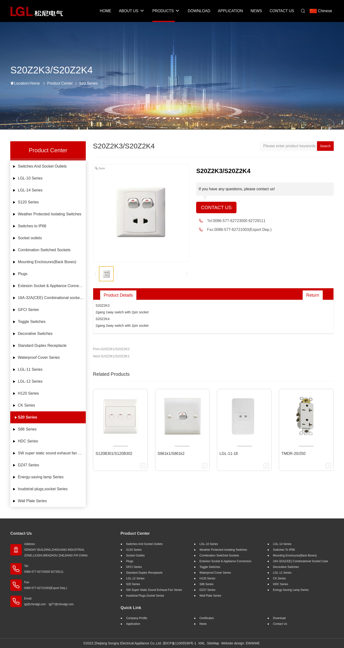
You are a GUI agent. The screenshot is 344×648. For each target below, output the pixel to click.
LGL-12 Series (30, 381)
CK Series (26, 405)
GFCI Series (28, 310)
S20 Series (88, 83)
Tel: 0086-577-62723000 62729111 (44, 568)
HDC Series (28, 441)
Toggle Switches (32, 322)
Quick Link (130, 607)
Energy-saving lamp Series (41, 477)
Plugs (22, 274)
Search (325, 146)
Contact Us (216, 207)
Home (35, 83)
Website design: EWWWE (240, 643)
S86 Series (27, 429)
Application (133, 624)
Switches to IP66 (32, 226)
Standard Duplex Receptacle (42, 345)
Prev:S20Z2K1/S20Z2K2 (111, 349)
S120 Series (28, 202)
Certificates (206, 618)
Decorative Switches (35, 334)
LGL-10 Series (30, 178)
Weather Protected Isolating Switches (49, 214)
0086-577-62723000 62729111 (239, 221)
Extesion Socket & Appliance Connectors (52, 286)
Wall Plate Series (32, 501)
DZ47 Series (28, 465)
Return (312, 295)
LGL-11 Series (30, 369)
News (203, 624)
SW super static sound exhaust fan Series (52, 453)
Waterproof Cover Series (39, 357)
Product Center (60, 83)
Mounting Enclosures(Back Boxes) (47, 262)
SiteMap (213, 643)
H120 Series (28, 393)
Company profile (136, 618)
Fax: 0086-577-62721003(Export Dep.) (45, 585)
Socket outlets (30, 238)
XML (201, 643)
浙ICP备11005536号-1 (179, 643)
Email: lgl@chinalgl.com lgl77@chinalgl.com (49, 601)
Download (279, 618)
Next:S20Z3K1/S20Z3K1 (111, 356)
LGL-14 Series (30, 190)
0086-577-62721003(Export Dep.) (243, 230)
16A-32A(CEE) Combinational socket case (52, 298)
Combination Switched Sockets (44, 250)
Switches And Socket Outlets (42, 166)
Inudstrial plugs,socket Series (43, 489)
